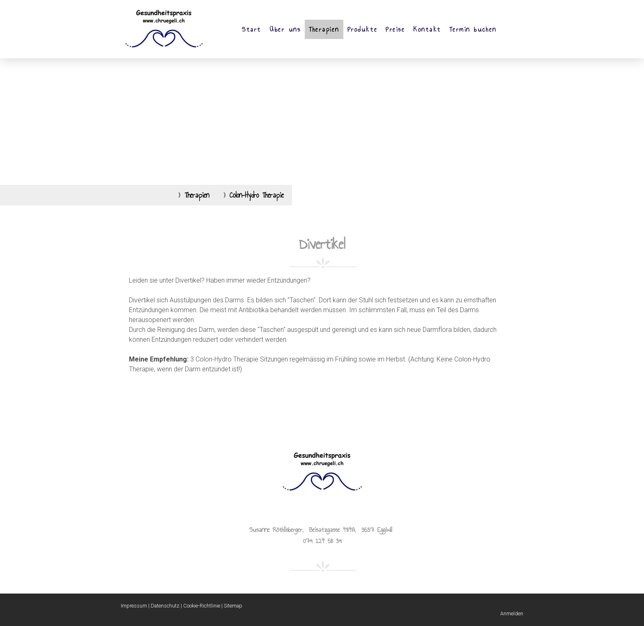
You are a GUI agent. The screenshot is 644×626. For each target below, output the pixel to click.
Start (251, 29)
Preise (395, 29)
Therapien (324, 29)
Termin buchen (473, 29)
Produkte (362, 29)
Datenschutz (165, 606)
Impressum (134, 606)
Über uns (285, 29)
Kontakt (427, 29)
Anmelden (511, 613)
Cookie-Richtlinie (201, 606)
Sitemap (233, 606)
